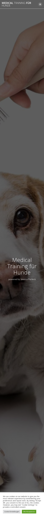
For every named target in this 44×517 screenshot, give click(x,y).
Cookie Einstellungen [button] (11, 511)
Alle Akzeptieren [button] (29, 511)
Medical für (16, 4)
